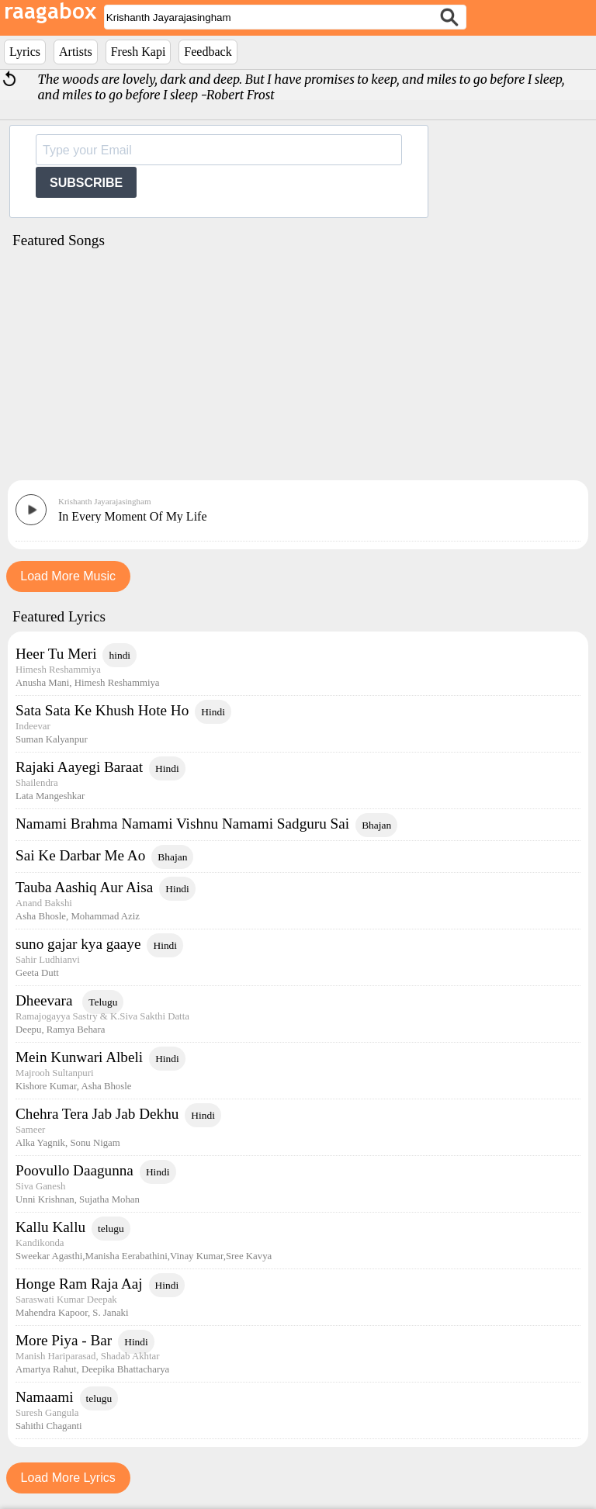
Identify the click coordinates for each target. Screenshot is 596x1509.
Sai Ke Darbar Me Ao (80, 855)
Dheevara (46, 1000)
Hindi (213, 712)
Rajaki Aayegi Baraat (79, 767)
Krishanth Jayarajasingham (104, 501)
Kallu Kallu (50, 1227)
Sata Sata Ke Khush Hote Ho (102, 710)
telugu (111, 1228)
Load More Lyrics (68, 1477)
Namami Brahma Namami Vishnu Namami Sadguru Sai (182, 823)
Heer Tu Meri (56, 653)
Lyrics (24, 51)
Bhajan (376, 825)
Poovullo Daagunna (74, 1170)
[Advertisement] (298, 370)
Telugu (102, 1002)
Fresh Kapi (138, 51)
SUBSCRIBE (86, 182)
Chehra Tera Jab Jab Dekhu (97, 1114)
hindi (119, 655)
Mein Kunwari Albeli (79, 1057)
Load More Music (68, 576)
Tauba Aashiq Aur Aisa (84, 887)
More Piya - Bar (64, 1340)
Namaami (45, 1397)
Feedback (207, 51)
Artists (75, 51)
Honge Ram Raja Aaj (79, 1283)
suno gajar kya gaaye (78, 944)
